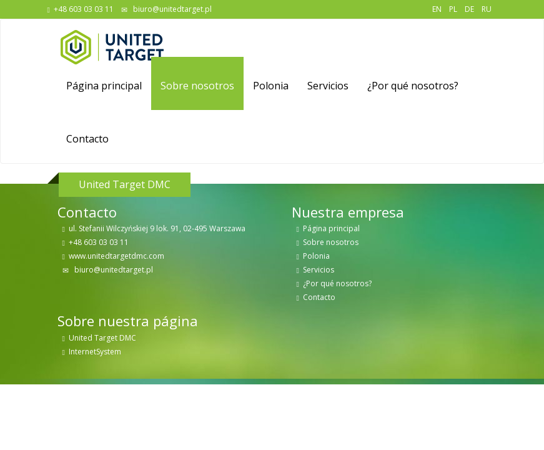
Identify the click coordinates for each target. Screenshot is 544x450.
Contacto (87, 139)
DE (469, 9)
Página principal (104, 85)
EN (437, 9)
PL (453, 9)
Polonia (271, 85)
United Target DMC (102, 337)
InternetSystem (95, 351)
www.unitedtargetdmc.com (116, 256)
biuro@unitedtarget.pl (171, 9)
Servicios (328, 85)
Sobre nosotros (197, 85)
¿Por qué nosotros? (412, 85)
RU (487, 9)
